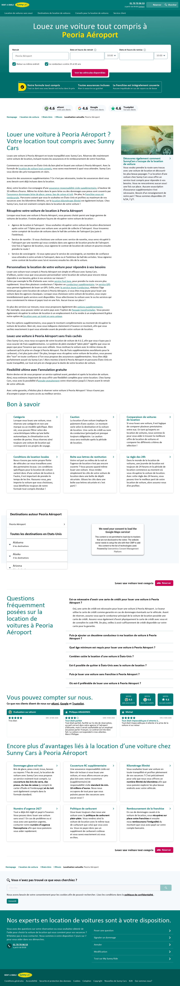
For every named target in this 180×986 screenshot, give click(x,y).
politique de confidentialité (139, 895)
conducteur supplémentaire (80, 284)
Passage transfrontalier (83, 310)
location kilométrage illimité (66, 200)
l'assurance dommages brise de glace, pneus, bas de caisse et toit (40, 194)
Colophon (87, 981)
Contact (141, 7)
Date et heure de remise (132, 50)
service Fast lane (62, 281)
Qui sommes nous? (143, 981)
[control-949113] (87, 56)
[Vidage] (66, 56)
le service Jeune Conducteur (74, 287)
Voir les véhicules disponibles (90, 72)
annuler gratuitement (49, 381)
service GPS (104, 284)
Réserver (164, 583)
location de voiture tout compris (35, 168)
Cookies (76, 981)
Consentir (12, 901)
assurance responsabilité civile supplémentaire (72, 188)
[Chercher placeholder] (166, 888)
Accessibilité (31, 981)
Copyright (97, 981)
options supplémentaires (90, 307)
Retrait (15, 50)
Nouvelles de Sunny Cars (115, 981)
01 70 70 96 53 (20, 944)
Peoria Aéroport (37, 524)
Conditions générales (14, 981)
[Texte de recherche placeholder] (83, 888)
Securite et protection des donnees (55, 981)
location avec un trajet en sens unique (42, 316)
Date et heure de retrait (83, 50)
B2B (131, 981)
